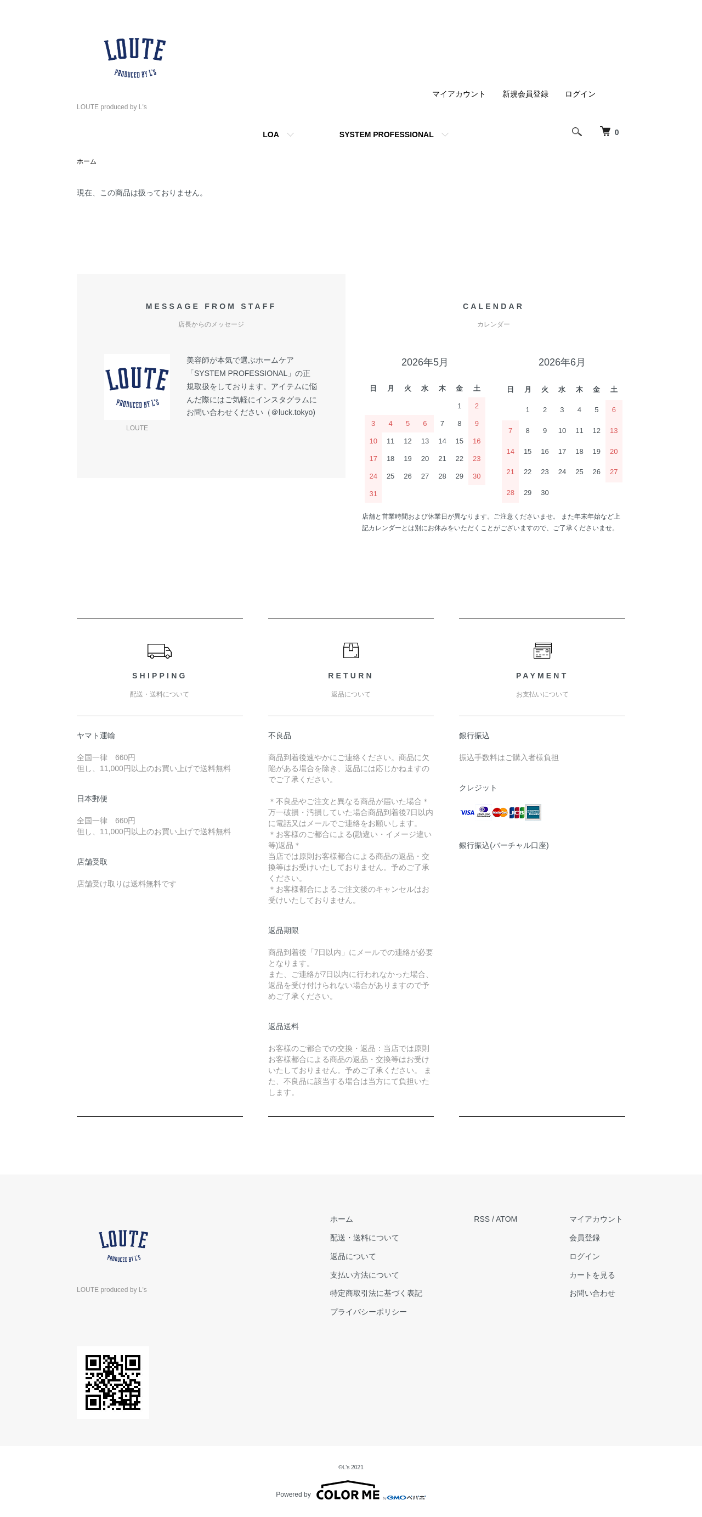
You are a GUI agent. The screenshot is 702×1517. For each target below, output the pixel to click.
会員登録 (586, 1238)
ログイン (580, 93)
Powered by (351, 1491)
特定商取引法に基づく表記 (383, 1293)
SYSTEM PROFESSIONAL (386, 134)
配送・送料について (371, 1238)
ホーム (87, 162)
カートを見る (594, 1275)
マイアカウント (459, 93)
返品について (360, 1256)
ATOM (511, 1219)
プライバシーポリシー (375, 1312)
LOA (271, 134)
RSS (487, 1219)
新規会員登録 (525, 93)
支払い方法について (371, 1275)
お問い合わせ (594, 1293)
